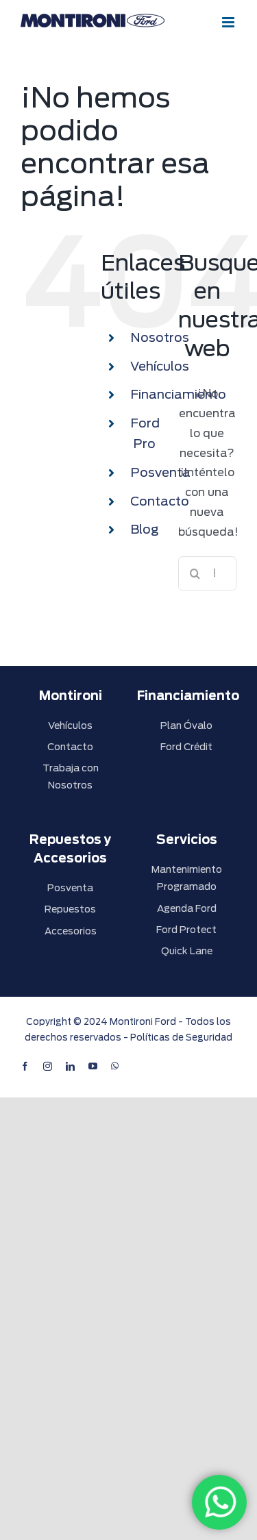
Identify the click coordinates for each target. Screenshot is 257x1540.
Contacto (159, 501)
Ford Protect (186, 929)
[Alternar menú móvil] (229, 22)
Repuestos (70, 909)
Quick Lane (186, 950)
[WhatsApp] (219, 1502)
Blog (144, 529)
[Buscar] (195, 573)
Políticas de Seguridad (181, 1037)
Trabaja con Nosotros (70, 776)
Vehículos (159, 366)
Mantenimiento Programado (186, 878)
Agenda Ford (187, 908)
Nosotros (159, 337)
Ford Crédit (186, 746)
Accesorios (71, 931)
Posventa (160, 472)
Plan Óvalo (186, 725)
